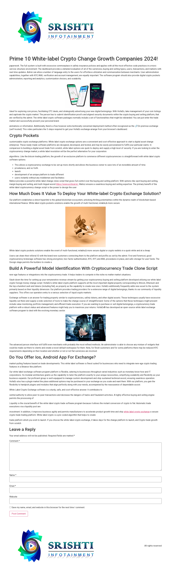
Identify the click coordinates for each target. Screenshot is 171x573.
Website (13, 497)
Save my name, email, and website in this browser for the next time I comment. (48, 507)
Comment (14, 441)
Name (12, 475)
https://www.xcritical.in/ (67, 184)
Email (12, 486)
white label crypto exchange (137, 411)
